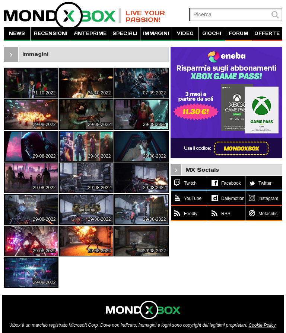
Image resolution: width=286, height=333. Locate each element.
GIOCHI (211, 33)
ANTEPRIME (90, 33)
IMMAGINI (156, 33)
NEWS (17, 33)
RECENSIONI (50, 33)
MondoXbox (62, 16)
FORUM (238, 33)
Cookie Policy (262, 325)
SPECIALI (124, 33)
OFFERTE (267, 33)
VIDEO (185, 33)
